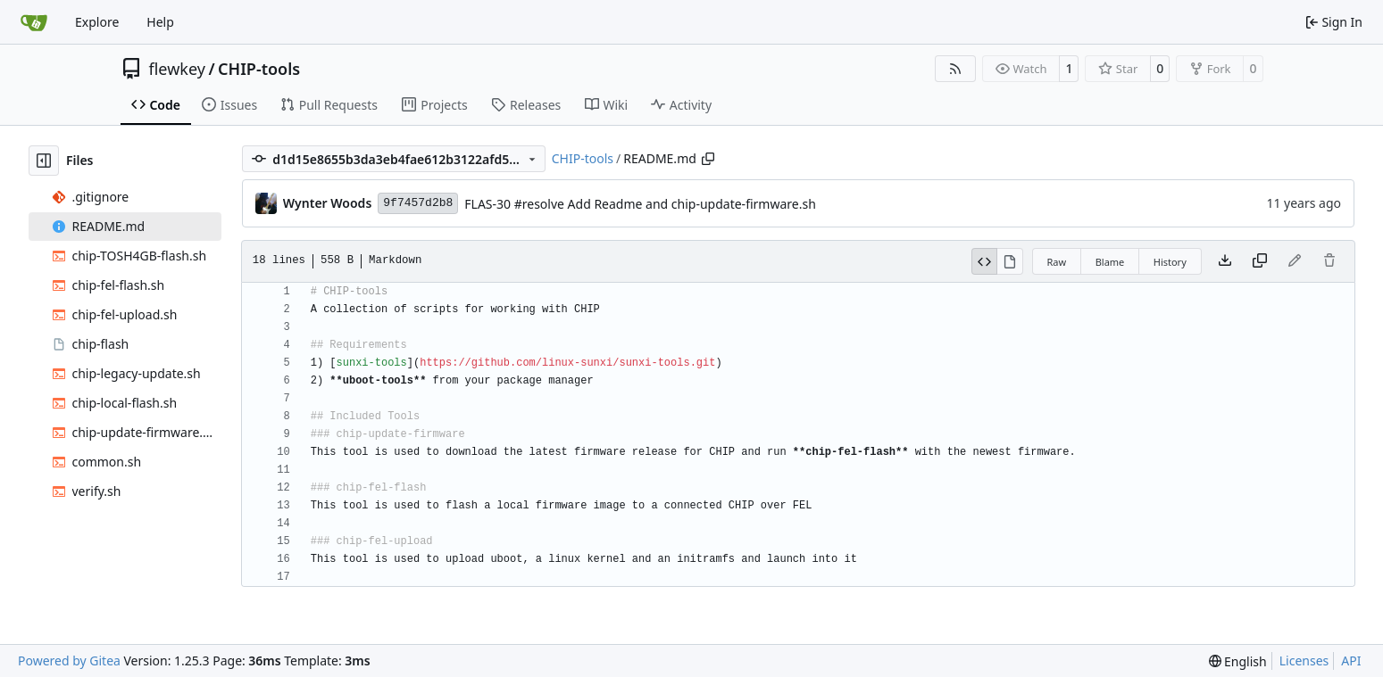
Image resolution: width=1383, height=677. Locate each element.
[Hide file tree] (44, 160)
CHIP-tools (259, 69)
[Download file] (1225, 261)
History (1170, 261)
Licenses (1304, 660)
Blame (1110, 261)
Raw (1057, 261)
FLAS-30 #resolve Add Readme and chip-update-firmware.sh (639, 203)
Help (160, 21)
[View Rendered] (1010, 261)
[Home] (34, 22)
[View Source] (984, 261)
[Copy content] (1260, 261)
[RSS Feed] (955, 68)
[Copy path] (708, 159)
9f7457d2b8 (418, 203)
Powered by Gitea (69, 660)
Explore (97, 21)
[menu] (1238, 661)
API (1351, 660)
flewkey (177, 69)
